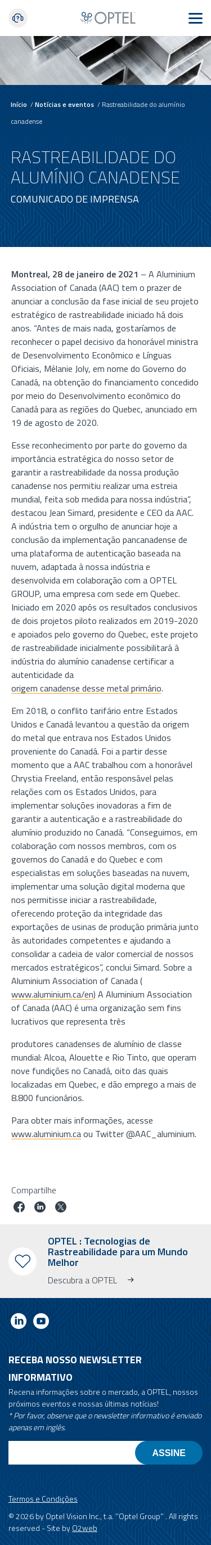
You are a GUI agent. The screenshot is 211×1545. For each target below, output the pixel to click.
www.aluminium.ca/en (52, 993)
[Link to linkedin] (18, 1323)
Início (19, 104)
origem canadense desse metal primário (86, 687)
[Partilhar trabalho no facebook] (19, 1208)
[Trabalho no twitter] (61, 1208)
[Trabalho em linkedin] (40, 1208)
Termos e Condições (43, 1498)
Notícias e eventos (64, 104)
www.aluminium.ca (46, 1133)
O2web (84, 1528)
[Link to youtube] (41, 1323)
